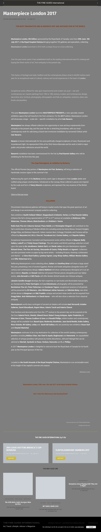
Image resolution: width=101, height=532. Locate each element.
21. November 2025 (51, 511)
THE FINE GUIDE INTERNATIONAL (21, 523)
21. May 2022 (84, 490)
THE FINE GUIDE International (50, 3)
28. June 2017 (35, 453)
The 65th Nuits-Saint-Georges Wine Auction (18, 503)
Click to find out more (19, 194)
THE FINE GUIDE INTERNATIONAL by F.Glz (14, 19)
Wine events (27, 499)
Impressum (93, 523)
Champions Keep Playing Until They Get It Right (83, 485)
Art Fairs (43, 503)
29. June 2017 (31, 19)
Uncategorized (9, 499)
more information (79, 527)
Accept (91, 527)
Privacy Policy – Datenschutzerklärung (66, 523)
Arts (48, 503)
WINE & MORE (18, 499)
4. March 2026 (19, 509)
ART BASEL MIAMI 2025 (50, 506)
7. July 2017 (83, 453)
